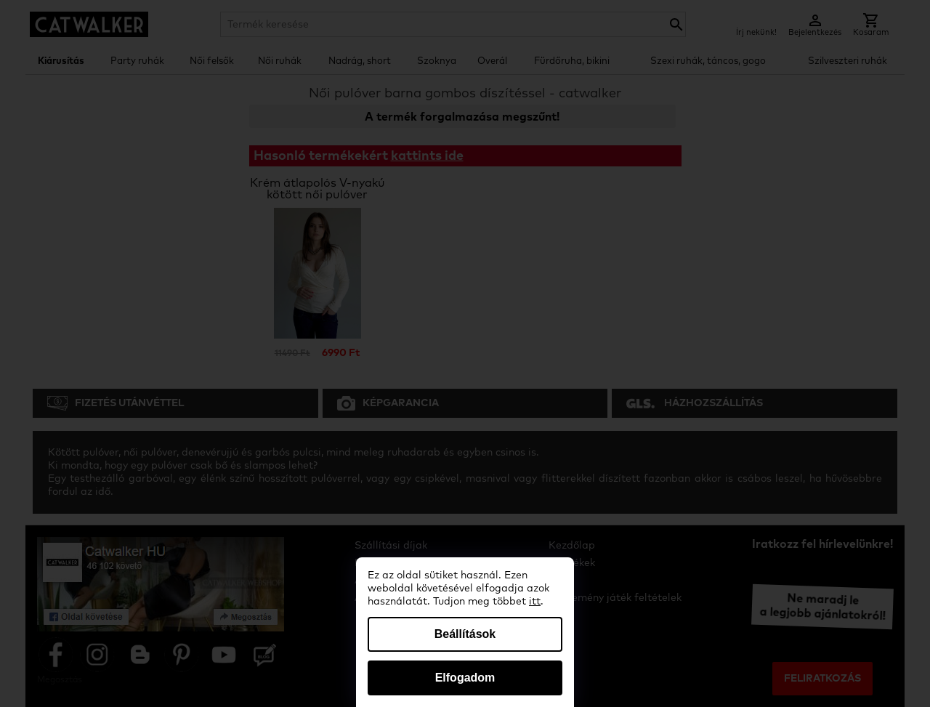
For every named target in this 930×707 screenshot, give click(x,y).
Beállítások (465, 634)
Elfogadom (465, 677)
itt (535, 602)
